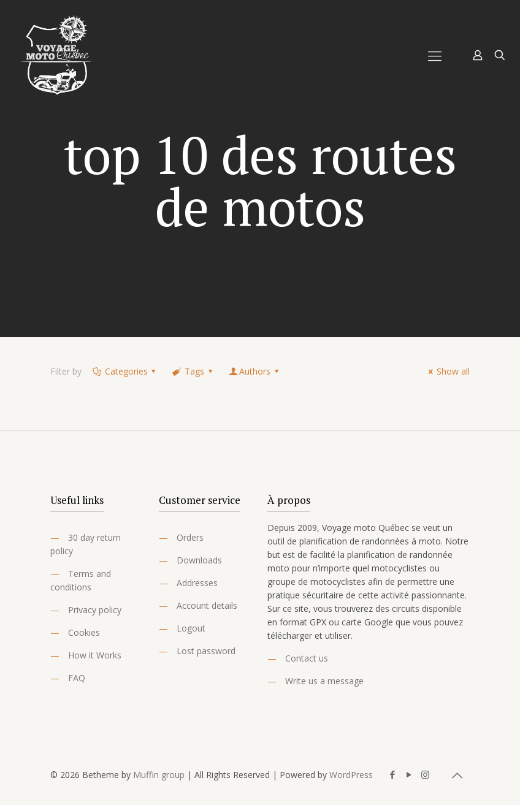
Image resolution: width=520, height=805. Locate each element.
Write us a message (324, 681)
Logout (191, 628)
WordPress (351, 774)
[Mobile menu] (434, 55)
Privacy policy (94, 610)
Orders (190, 537)
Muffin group (159, 774)
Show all (447, 371)
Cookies (84, 632)
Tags (193, 371)
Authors (254, 371)
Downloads (199, 560)
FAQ (76, 678)
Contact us (306, 658)
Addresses (197, 583)
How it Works (94, 655)
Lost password (206, 651)
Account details (207, 605)
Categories (125, 371)
